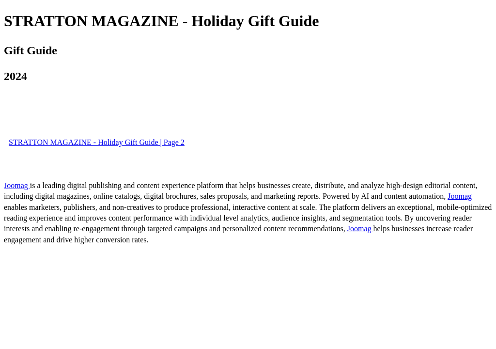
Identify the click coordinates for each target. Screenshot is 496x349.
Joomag (17, 185)
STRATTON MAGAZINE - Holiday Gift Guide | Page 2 (97, 142)
